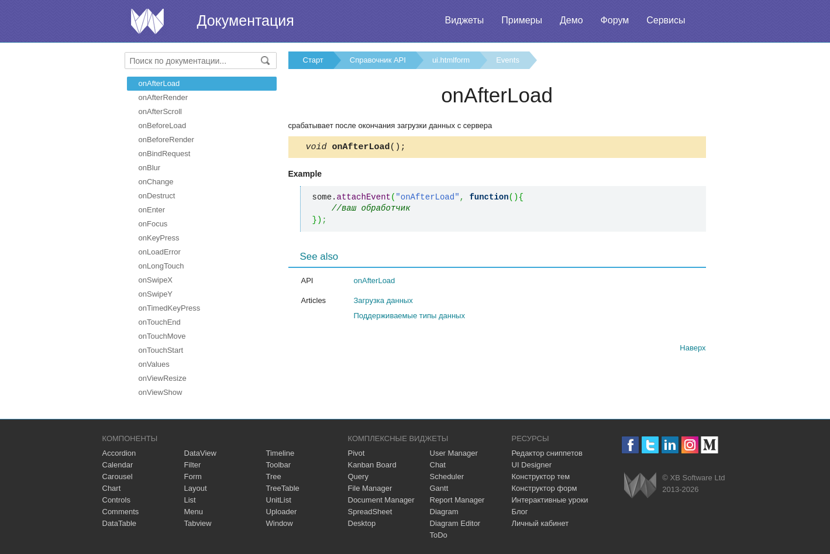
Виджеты (464, 20)
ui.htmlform (451, 60)
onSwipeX (156, 280)
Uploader (281, 511)
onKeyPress (159, 237)
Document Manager (381, 499)
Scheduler (447, 476)
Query (358, 476)
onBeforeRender (166, 139)
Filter (192, 464)
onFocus (153, 223)
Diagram (444, 511)
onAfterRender (163, 97)
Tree (273, 476)
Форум (615, 20)
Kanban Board (372, 464)
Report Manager (457, 499)
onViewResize (163, 378)
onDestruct (157, 195)
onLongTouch (161, 265)
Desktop (362, 523)
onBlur (150, 167)
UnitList (278, 499)
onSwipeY (156, 294)
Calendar (117, 464)
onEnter (152, 209)
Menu (194, 511)
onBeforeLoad (163, 125)
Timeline (280, 453)
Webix (640, 485)
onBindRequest (165, 153)
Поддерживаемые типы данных (409, 317)
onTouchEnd (160, 322)
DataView (200, 453)
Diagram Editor (455, 523)
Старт (313, 60)
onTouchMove (162, 336)
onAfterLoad (159, 83)
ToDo (438, 535)
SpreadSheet (370, 511)
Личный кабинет (540, 523)
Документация (245, 20)
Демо (571, 20)
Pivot (356, 453)
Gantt (439, 488)
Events (507, 60)
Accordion (119, 453)
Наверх (692, 349)
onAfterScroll (160, 111)
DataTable (119, 523)
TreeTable (282, 488)
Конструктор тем (541, 476)
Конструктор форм (544, 488)
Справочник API (378, 60)
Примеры (521, 20)
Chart (111, 488)
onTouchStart (161, 350)
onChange (156, 181)
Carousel (117, 476)
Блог (520, 511)
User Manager (454, 453)
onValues (154, 364)
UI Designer (532, 464)
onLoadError (160, 251)
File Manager (370, 488)
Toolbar (278, 464)
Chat (438, 464)
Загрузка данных (383, 302)
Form (193, 476)
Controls (116, 499)
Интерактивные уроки (550, 499)
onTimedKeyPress (170, 308)
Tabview (198, 523)
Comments (120, 511)
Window (279, 523)
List (190, 499)
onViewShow (160, 392)
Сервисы (665, 20)
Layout (195, 488)
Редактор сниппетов (547, 453)
